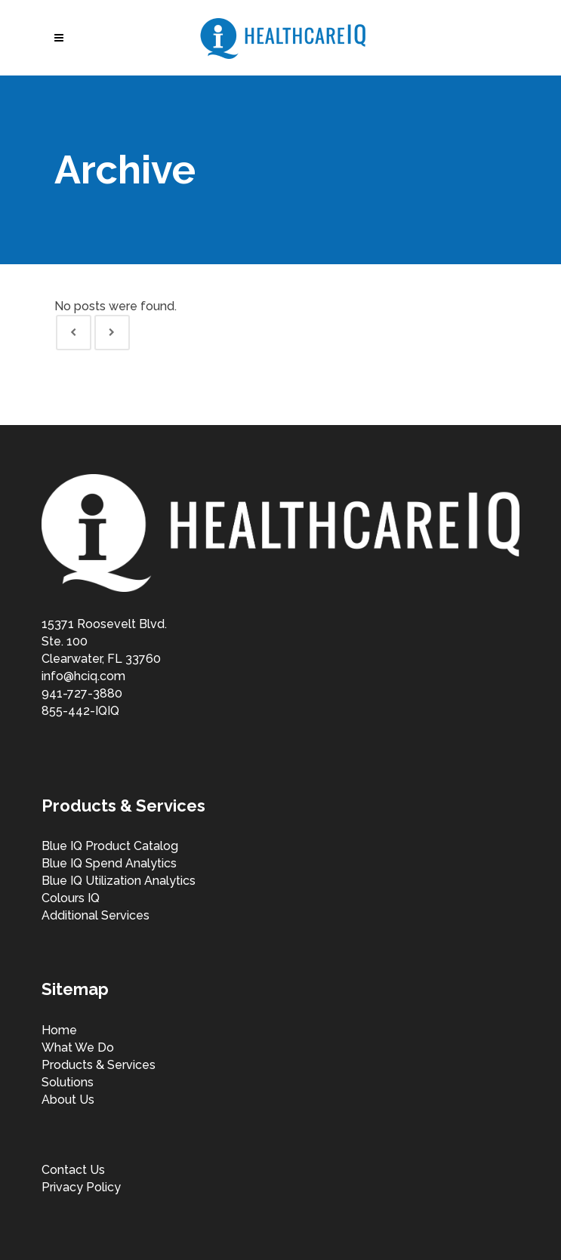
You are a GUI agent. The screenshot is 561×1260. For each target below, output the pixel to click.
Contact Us (73, 1170)
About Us (68, 1099)
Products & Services (99, 1065)
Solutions (68, 1082)
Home (59, 1030)
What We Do (78, 1047)
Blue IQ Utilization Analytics (119, 880)
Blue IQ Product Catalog (110, 846)
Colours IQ (71, 898)
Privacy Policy (81, 1187)
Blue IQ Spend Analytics (109, 863)
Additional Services (95, 915)
